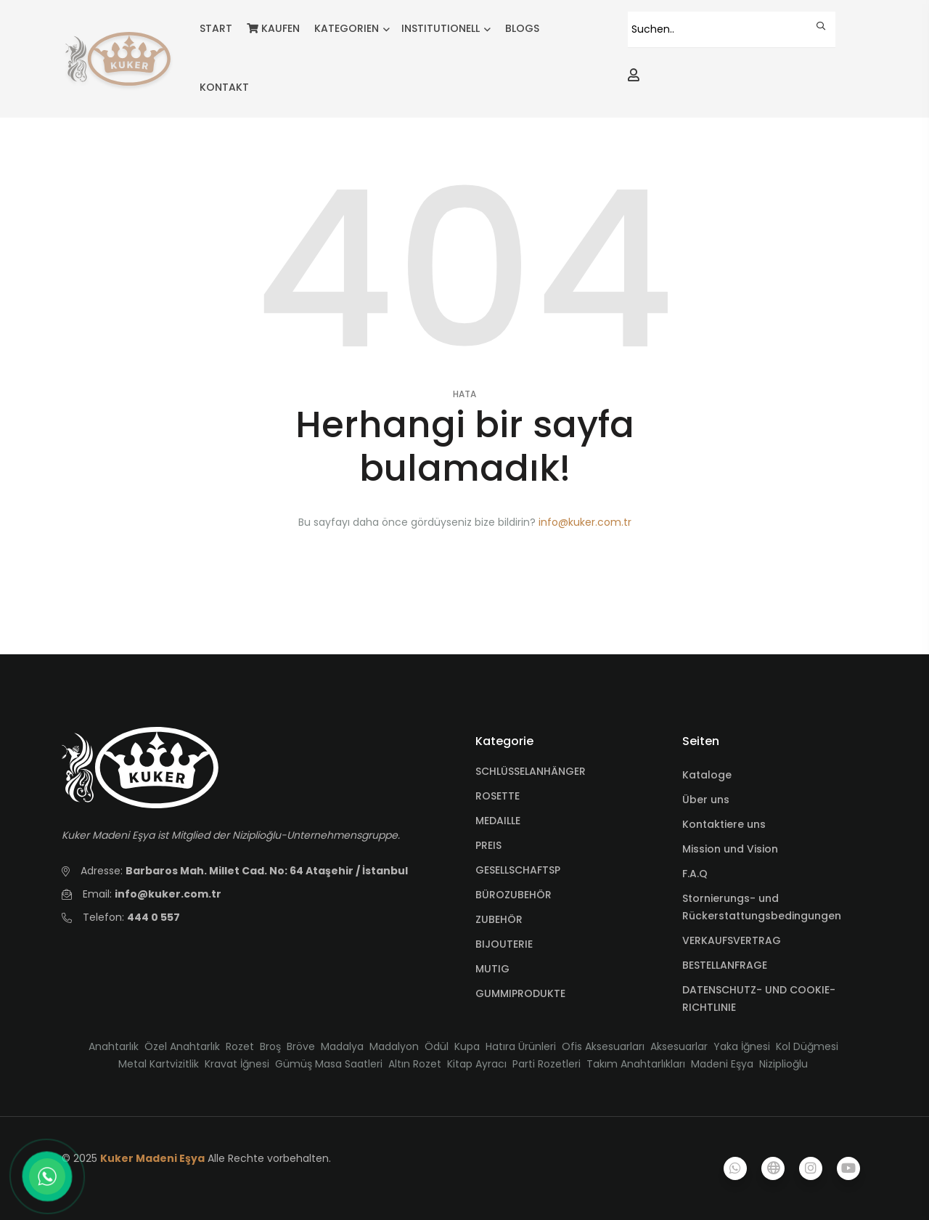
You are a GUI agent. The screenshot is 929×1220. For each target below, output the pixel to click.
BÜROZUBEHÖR (513, 894)
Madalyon (394, 1046)
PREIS (488, 845)
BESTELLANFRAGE (724, 965)
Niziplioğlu (783, 1064)
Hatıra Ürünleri (521, 1046)
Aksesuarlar (679, 1046)
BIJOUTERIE (504, 944)
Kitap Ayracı (477, 1064)
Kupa (467, 1046)
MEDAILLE (497, 820)
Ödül (437, 1046)
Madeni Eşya (722, 1064)
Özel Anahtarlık (182, 1046)
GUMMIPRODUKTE (520, 993)
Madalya (342, 1046)
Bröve (301, 1046)
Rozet (240, 1046)
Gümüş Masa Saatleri (328, 1064)
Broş (270, 1046)
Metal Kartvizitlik (158, 1064)
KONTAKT (224, 87)
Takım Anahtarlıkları (635, 1064)
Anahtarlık (114, 1046)
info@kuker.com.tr (585, 522)
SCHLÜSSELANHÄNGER (530, 771)
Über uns (705, 799)
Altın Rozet (414, 1064)
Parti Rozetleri (546, 1064)
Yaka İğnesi (741, 1046)
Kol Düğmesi (807, 1046)
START (216, 28)
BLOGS (522, 28)
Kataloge (707, 775)
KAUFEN (273, 28)
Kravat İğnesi (237, 1064)
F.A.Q (695, 873)
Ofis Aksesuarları (603, 1046)
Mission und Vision (730, 849)
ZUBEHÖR (499, 919)
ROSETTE (497, 796)
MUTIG (492, 968)
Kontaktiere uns (724, 824)
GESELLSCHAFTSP (517, 870)
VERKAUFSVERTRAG (731, 940)
